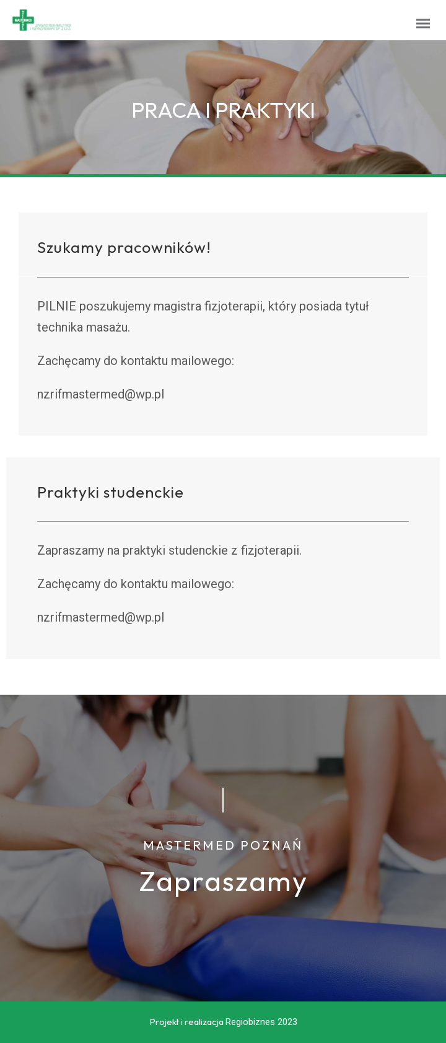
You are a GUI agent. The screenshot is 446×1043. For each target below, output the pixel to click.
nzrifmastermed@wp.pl (100, 394)
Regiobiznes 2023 (261, 1022)
